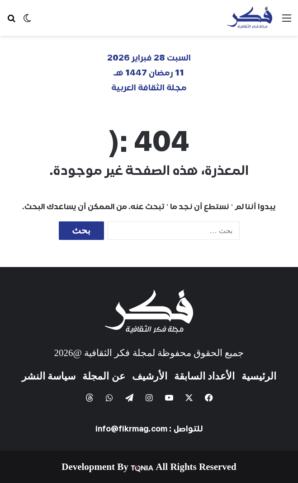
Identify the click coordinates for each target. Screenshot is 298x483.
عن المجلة (103, 376)
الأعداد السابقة (204, 376)
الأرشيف (149, 376)
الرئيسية (258, 376)
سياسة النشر (49, 376)
